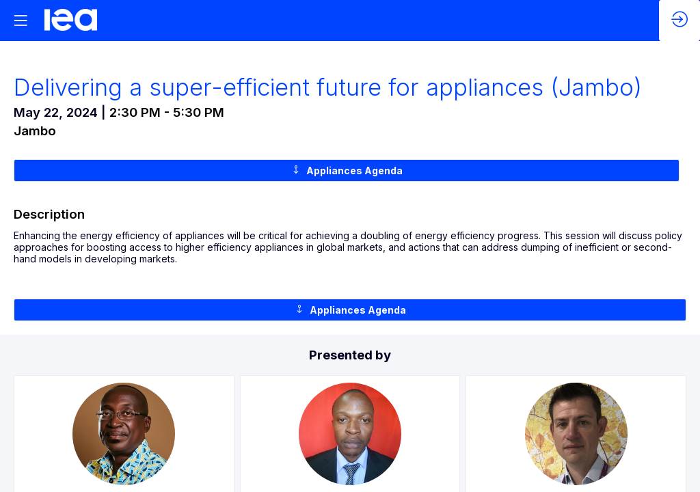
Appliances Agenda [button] (347, 170)
